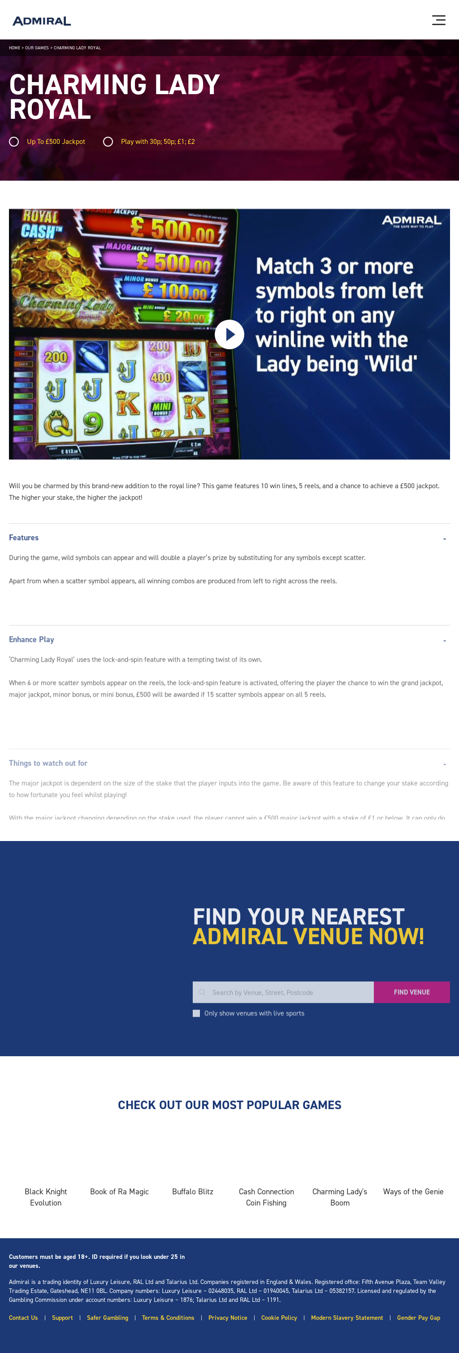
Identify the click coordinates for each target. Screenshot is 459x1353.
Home (14, 48)
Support (62, 1318)
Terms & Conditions (168, 1318)
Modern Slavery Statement (347, 1318)
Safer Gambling (107, 1318)
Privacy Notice (227, 1318)
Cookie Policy (279, 1318)
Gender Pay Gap (418, 1318)
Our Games (37, 48)
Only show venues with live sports (254, 1076)
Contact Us (23, 1318)
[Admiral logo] (41, 21)
